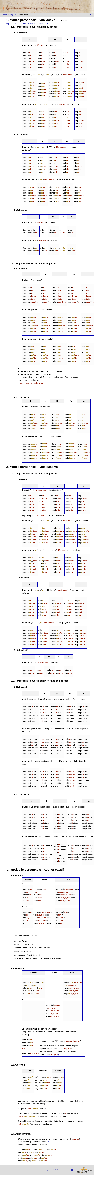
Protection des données (61, 1170)
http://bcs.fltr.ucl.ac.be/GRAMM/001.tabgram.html (27, 23)
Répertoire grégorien (9, 15)
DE (82, 15)
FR (90, 15)
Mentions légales (44, 1170)
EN (86, 15)
